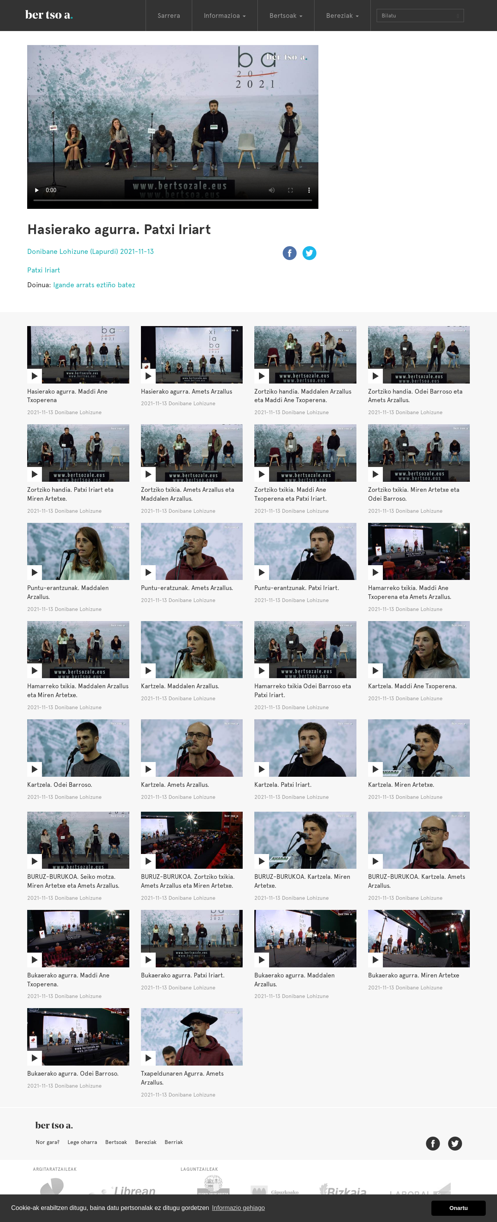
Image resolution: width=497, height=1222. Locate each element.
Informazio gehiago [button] (238, 1208)
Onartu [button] (459, 1208)
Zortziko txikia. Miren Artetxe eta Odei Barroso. (413, 494)
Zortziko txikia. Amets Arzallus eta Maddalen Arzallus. (187, 494)
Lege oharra (82, 1142)
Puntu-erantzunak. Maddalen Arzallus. (68, 592)
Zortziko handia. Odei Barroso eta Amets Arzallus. (415, 396)
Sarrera (169, 15)
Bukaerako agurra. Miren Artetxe (413, 975)
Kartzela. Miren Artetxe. (401, 784)
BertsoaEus (60, 13)
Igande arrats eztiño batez (94, 285)
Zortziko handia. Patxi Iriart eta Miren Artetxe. (70, 494)
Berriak (174, 1142)
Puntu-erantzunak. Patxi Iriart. (296, 588)
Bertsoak (116, 1142)
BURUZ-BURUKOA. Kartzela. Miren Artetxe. (302, 881)
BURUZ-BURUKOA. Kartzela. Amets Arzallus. (416, 881)
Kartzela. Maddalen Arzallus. (180, 686)
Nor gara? (47, 1142)
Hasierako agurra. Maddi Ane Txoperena (67, 396)
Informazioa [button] (225, 15)
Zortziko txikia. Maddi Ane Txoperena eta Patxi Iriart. (290, 494)
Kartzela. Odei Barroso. (59, 784)
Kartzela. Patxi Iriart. (283, 784)
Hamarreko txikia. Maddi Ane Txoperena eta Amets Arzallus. (410, 592)
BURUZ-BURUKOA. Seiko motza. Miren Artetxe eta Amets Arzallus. (73, 881)
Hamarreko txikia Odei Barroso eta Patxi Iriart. (302, 690)
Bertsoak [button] (285, 15)
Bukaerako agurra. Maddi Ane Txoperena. (68, 980)
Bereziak (145, 1142)
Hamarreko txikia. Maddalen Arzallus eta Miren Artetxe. (78, 690)
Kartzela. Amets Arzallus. (175, 784)
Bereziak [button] (342, 15)
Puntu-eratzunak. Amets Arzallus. (187, 588)
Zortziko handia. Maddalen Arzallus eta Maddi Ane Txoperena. (302, 396)
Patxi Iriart (43, 270)
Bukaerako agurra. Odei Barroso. (73, 1073)
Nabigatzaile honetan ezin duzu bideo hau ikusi (172, 127)
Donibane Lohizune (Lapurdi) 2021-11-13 (90, 251)
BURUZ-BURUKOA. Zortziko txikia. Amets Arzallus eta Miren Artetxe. (188, 881)
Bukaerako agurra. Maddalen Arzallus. (294, 980)
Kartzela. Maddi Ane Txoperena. (412, 686)
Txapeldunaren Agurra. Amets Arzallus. (182, 1078)
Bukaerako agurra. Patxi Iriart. (183, 975)
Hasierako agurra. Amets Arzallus (186, 391)
